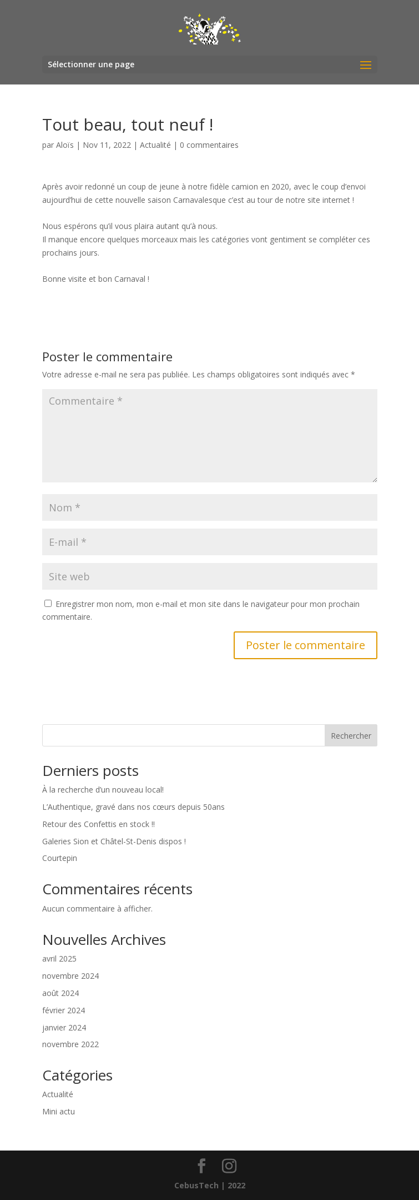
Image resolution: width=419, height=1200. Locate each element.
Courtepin (59, 858)
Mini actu (58, 1111)
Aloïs (65, 145)
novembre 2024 (70, 975)
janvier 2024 (64, 1027)
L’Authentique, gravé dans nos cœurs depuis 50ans (133, 806)
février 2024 (63, 1010)
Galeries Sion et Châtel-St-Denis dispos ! (114, 841)
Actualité (155, 145)
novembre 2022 (70, 1044)
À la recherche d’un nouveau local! (103, 789)
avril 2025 (59, 958)
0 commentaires (209, 145)
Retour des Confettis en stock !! (98, 824)
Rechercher (351, 735)
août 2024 (60, 993)
